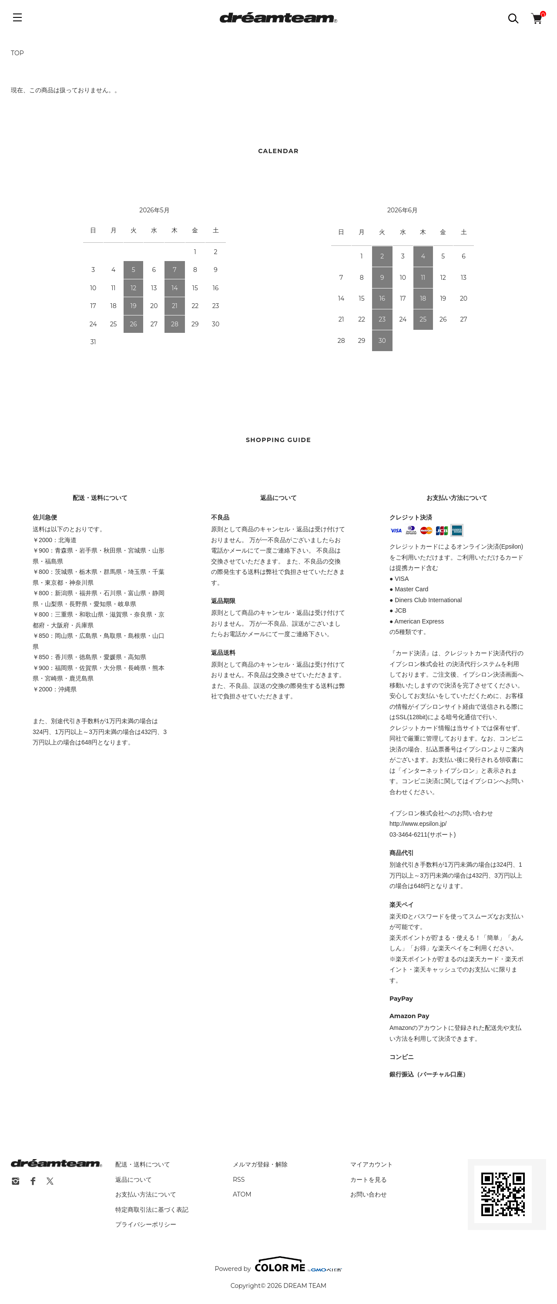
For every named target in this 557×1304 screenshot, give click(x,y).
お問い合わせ (368, 1194)
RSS (239, 1179)
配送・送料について (142, 1164)
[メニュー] (17, 17)
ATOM (242, 1194)
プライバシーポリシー (145, 1224)
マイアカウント (371, 1164)
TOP (17, 53)
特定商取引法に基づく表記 (151, 1209)
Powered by (278, 1264)
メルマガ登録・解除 (260, 1164)
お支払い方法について (145, 1194)
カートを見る (368, 1179)
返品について (133, 1179)
